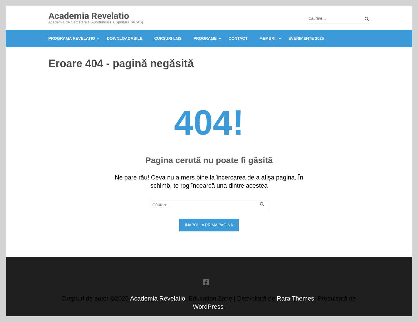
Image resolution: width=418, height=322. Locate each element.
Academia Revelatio (88, 15)
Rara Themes (295, 298)
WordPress (208, 306)
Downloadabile (124, 38)
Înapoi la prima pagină (209, 225)
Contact (238, 38)
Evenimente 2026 (306, 38)
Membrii (268, 38)
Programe (204, 38)
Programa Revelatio (71, 38)
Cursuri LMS (168, 38)
